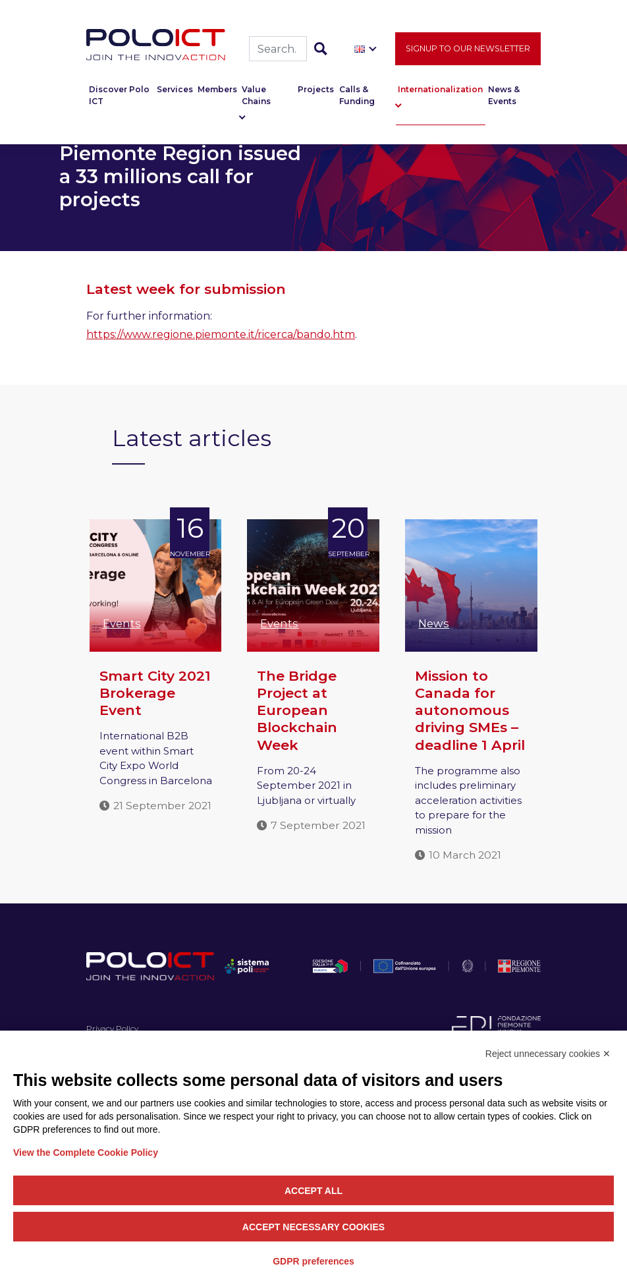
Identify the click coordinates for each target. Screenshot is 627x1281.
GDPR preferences (313, 1261)
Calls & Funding (357, 98)
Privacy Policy (112, 1028)
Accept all (313, 1190)
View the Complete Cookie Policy (85, 1152)
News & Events (504, 98)
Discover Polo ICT (119, 98)
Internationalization (440, 92)
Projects (316, 92)
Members (217, 92)
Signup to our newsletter (468, 50)
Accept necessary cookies (313, 1227)
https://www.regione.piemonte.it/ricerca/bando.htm (220, 334)
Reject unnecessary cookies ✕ (548, 1053)
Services (175, 92)
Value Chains (256, 98)
